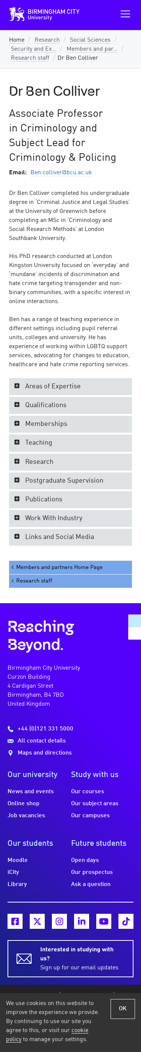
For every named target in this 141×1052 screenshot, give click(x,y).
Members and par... (92, 49)
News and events (31, 792)
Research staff (30, 58)
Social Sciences (90, 40)
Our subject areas (94, 804)
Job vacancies (26, 816)
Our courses (87, 792)
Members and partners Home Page (56, 567)
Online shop (23, 804)
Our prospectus (92, 872)
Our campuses (90, 816)
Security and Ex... (33, 49)
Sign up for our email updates (82, 958)
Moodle (18, 860)
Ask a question (91, 884)
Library (17, 884)
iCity (13, 872)
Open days (85, 860)
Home (16, 40)
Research (47, 40)
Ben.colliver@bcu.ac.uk (61, 173)
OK (123, 1009)
